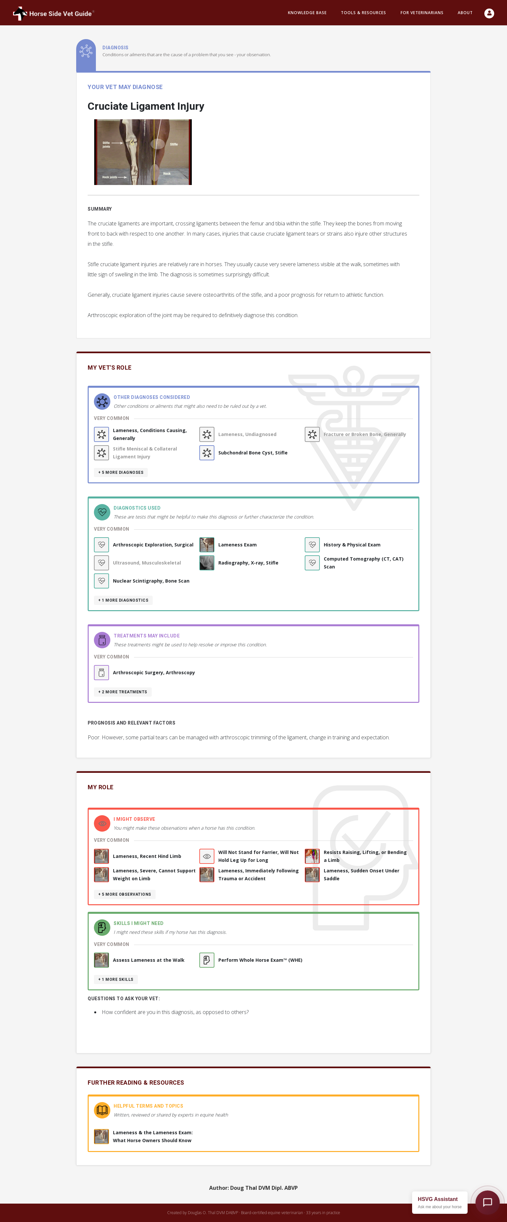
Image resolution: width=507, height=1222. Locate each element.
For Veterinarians (422, 12)
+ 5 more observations (124, 894)
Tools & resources (363, 12)
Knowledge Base (307, 12)
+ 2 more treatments (122, 692)
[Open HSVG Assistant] (487, 1202)
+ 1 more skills (116, 979)
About (465, 12)
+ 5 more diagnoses (120, 472)
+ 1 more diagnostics (123, 600)
